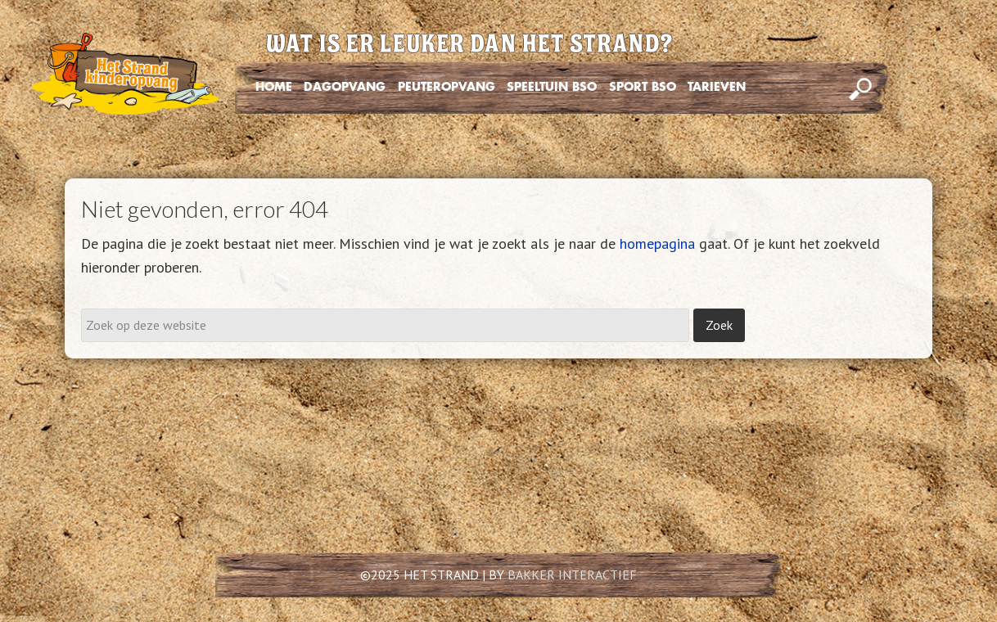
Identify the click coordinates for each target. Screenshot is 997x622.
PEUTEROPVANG (446, 86)
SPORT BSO (642, 86)
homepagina (657, 243)
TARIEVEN (717, 86)
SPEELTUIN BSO (552, 86)
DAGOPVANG (345, 86)
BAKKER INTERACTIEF (572, 574)
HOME (273, 86)
